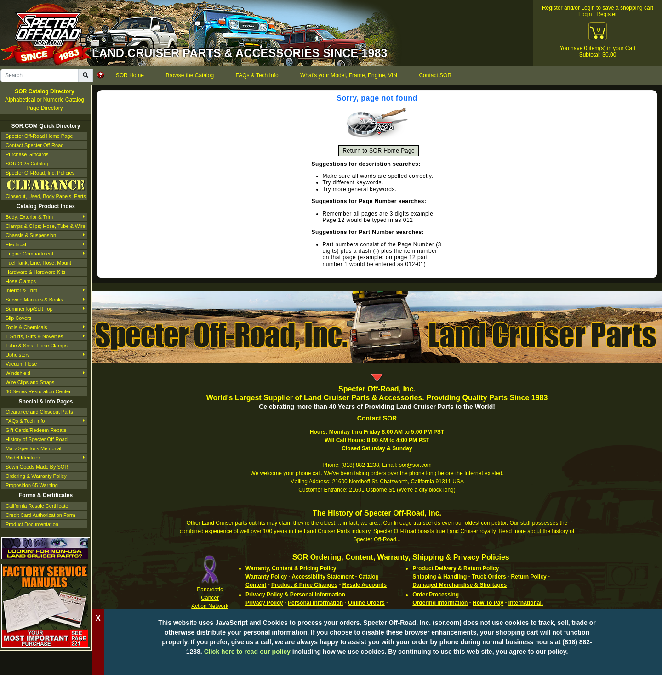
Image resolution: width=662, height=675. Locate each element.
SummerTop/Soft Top (29, 309)
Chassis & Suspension (31, 235)
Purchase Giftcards (27, 154)
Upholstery (18, 354)
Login (585, 14)
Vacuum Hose (21, 364)
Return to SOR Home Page (378, 150)
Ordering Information (440, 603)
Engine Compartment (29, 253)
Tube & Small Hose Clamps (37, 345)
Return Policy (528, 576)
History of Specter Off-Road (37, 439)
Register (606, 14)
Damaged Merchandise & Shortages (459, 585)
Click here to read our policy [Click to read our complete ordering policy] (247, 651)
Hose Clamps (21, 281)
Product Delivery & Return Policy (455, 568)
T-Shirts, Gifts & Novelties (34, 336)
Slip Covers (18, 318)
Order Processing (435, 594)
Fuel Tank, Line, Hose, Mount (38, 263)
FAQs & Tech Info (25, 421)
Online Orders (366, 603)
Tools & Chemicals (26, 327)
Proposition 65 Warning (32, 485)
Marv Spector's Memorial (33, 448)
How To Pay (488, 603)
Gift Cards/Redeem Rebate (36, 430)
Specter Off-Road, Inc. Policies (40, 173)
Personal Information (315, 603)
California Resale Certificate (37, 506)
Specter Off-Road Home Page (39, 136)
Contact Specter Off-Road (34, 145)
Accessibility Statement (322, 576)
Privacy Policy (264, 603)
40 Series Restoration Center (38, 391)
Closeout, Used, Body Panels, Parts (46, 188)
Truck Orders (489, 576)
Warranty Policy (266, 576)
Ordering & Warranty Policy (36, 476)
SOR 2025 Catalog (27, 163)
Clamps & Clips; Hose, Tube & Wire (46, 226)
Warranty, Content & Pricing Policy (290, 568)
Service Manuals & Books (34, 299)
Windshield (18, 373)
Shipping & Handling (439, 576)
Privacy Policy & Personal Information (295, 594)
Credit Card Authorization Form (40, 515)
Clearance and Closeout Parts (39, 411)
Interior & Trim (21, 290)
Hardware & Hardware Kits (35, 272)
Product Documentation (32, 524)
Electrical (16, 244)
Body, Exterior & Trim (29, 217)
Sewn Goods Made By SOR (37, 467)
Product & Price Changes (304, 585)
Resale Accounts (364, 585)
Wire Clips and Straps (30, 382)
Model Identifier (23, 457)
